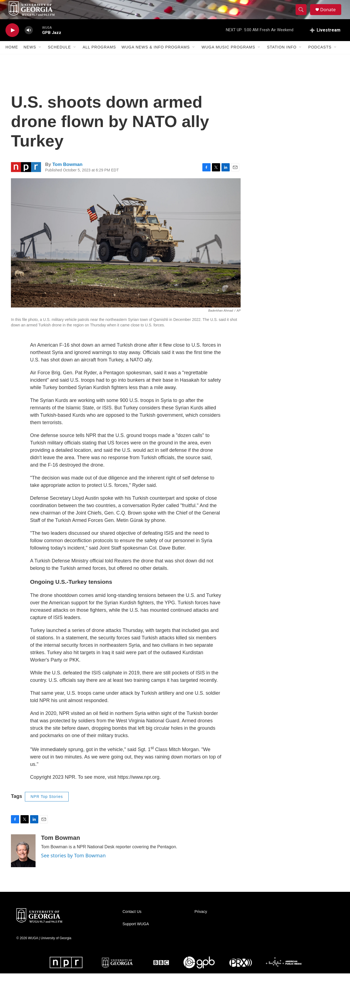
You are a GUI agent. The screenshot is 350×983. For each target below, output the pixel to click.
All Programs (99, 57)
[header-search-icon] (303, 14)
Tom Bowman (67, 174)
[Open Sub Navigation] (40, 57)
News (30, 57)
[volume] (28, 40)
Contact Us (131, 921)
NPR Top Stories (47, 806)
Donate (330, 14)
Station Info (281, 57)
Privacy (200, 921)
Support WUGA (135, 934)
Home (11, 57)
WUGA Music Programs (228, 57)
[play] (12, 40)
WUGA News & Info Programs (155, 57)
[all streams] (325, 40)
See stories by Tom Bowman (73, 865)
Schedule (59, 57)
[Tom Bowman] (23, 860)
